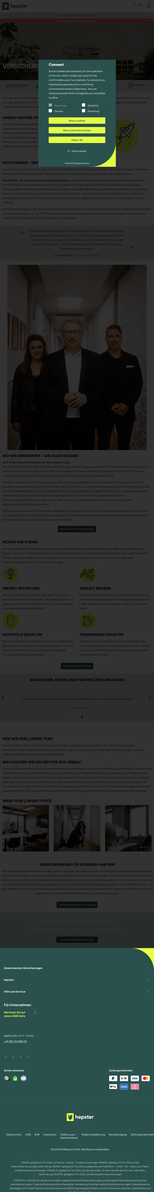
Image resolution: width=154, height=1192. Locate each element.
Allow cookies (76, 120)
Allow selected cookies (77, 130)
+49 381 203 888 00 (15, 1041)
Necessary (60, 105)
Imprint (69, 163)
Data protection (81, 163)
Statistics (93, 105)
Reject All (77, 139)
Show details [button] (79, 151)
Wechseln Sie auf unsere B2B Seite (20, 1014)
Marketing (93, 111)
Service (58, 111)
